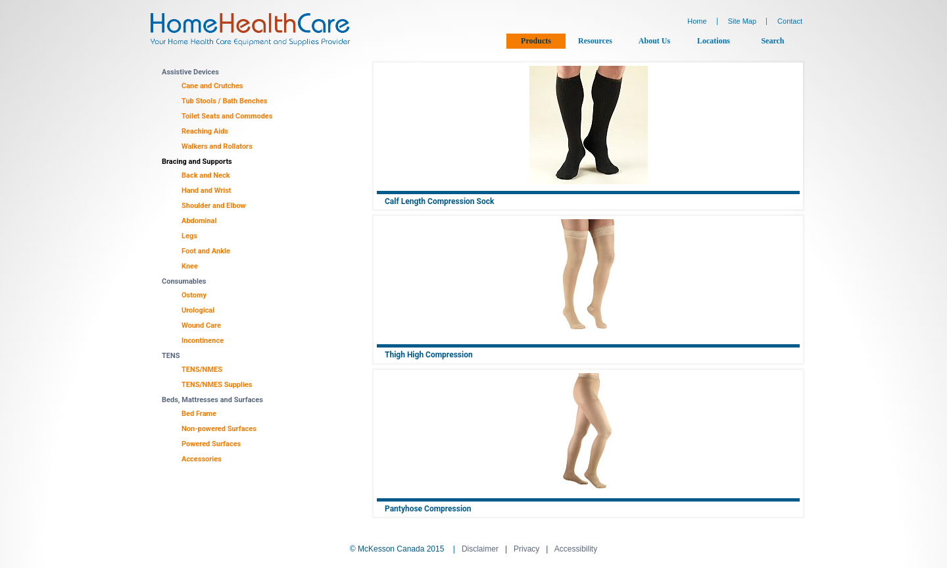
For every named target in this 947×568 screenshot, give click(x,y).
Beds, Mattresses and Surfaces (212, 400)
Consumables (184, 281)
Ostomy (194, 295)
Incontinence (203, 340)
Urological (198, 310)
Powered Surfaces (211, 444)
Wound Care (201, 325)
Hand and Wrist (206, 190)
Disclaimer (480, 549)
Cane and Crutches (212, 86)
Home (696, 21)
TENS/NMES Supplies (217, 384)
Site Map (742, 21)
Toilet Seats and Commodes (227, 116)
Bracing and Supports (197, 161)
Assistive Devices (190, 72)
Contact (789, 21)
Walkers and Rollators (217, 146)
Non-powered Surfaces (219, 429)
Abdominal (199, 221)
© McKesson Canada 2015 (397, 549)
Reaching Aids (205, 131)
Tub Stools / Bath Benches (225, 101)
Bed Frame (199, 413)
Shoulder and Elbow (214, 205)
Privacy (526, 549)
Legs (189, 236)
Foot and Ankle (206, 251)
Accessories (202, 459)
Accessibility (575, 549)
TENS (171, 355)
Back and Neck (206, 175)
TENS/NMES (202, 369)
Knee (190, 266)
